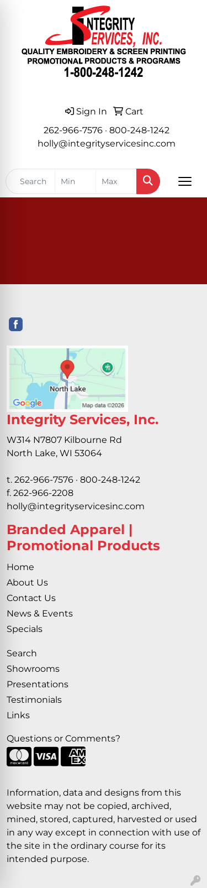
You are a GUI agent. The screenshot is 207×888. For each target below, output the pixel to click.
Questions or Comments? (63, 738)
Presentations (37, 684)
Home (20, 567)
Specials (25, 629)
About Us (27, 582)
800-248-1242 (139, 130)
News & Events (40, 613)
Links (18, 715)
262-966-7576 (73, 130)
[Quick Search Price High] (116, 181)
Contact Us (31, 598)
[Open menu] (185, 181)
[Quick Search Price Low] (75, 181)
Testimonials (34, 699)
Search (22, 653)
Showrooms (33, 669)
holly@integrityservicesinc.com (107, 143)
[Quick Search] (30, 181)
